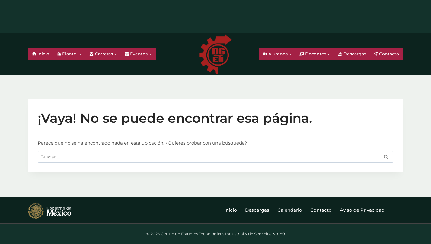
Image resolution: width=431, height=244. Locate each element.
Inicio (40, 54)
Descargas (352, 54)
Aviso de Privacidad (362, 210)
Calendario (289, 210)
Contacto (386, 54)
